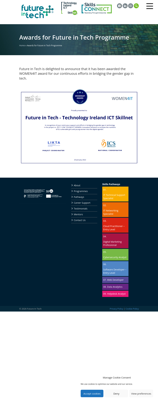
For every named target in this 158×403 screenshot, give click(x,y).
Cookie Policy (132, 308)
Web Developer (115, 279)
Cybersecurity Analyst (114, 257)
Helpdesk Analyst (116, 293)
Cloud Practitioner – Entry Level (113, 228)
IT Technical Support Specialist (114, 196)
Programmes (81, 191)
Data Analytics (114, 286)
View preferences (141, 393)
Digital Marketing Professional (112, 243)
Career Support (82, 202)
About (77, 185)
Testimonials (80, 208)
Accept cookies (92, 393)
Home (22, 45)
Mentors (78, 214)
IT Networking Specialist (110, 212)
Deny (116, 393)
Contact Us (80, 220)
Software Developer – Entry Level (114, 271)
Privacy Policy (116, 308)
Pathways (79, 197)
